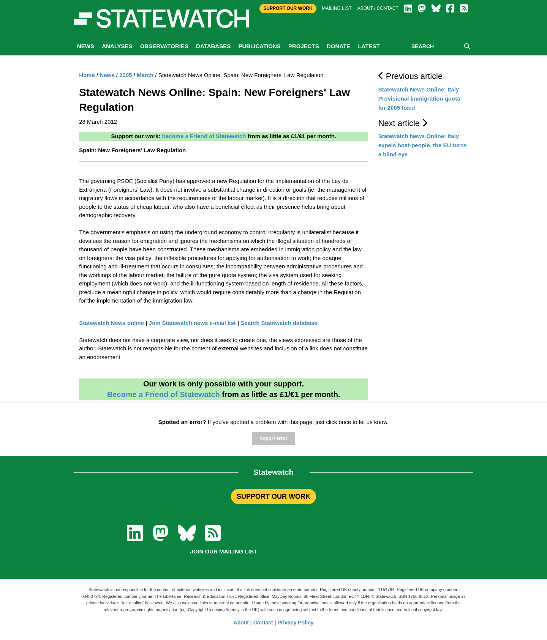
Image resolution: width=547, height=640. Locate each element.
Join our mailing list (223, 551)
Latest (368, 46)
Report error (273, 438)
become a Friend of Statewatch (204, 136)
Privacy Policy (296, 623)
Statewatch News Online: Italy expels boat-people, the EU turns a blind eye (422, 145)
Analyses (117, 46)
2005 (125, 75)
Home (87, 75)
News (85, 46)
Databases (213, 46)
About (241, 623)
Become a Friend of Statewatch (163, 394)
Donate (338, 46)
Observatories (164, 46)
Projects (303, 46)
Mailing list (337, 8)
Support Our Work (287, 8)
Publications (259, 46)
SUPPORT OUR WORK (273, 496)
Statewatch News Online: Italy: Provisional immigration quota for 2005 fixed (419, 98)
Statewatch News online (111, 323)
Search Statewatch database (279, 323)
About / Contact (377, 8)
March (145, 75)
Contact (263, 623)
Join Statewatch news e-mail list (192, 323)
